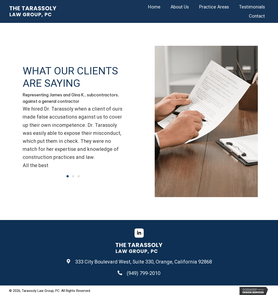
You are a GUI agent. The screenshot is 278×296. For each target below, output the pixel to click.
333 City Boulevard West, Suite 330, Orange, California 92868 (143, 262)
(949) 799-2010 (143, 273)
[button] (67, 176)
